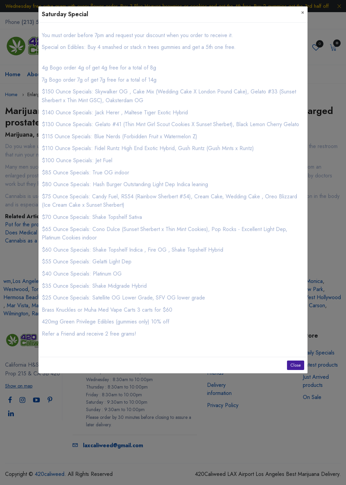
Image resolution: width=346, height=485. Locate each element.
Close (295, 365)
